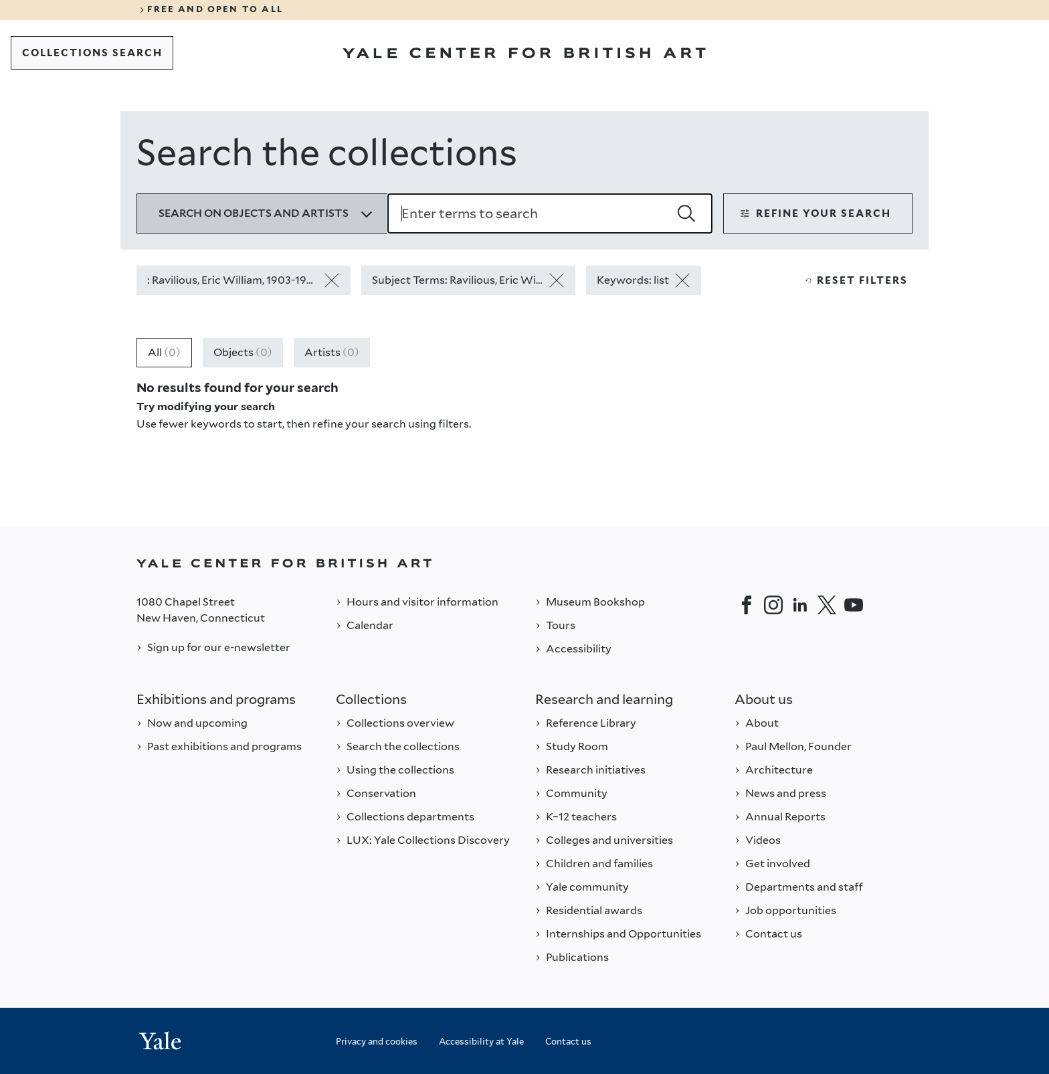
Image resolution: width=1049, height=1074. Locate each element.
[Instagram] (773, 605)
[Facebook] (746, 605)
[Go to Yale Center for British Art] (524, 53)
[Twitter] (827, 605)
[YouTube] (853, 605)
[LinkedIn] (800, 605)
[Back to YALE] (524, 563)
